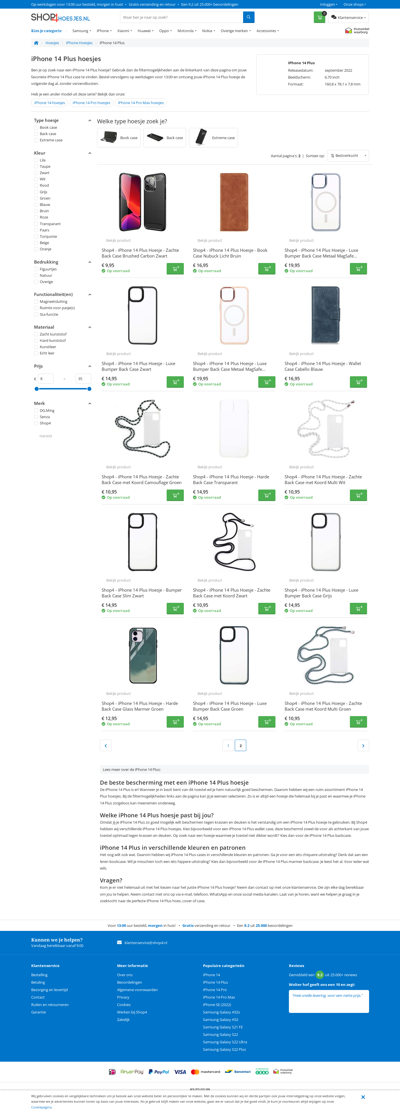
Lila (40, 160)
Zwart (42, 172)
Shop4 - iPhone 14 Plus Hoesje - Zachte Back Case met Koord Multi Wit (323, 479)
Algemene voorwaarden (137, 989)
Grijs (40, 191)
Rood (41, 185)
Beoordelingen (129, 982)
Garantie (38, 1012)
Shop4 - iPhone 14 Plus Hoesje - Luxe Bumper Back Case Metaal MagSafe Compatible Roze (230, 369)
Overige (43, 281)
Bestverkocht (347, 155)
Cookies (124, 1004)
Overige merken (234, 30)
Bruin (41, 210)
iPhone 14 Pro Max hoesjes (141, 102)
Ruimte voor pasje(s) (54, 308)
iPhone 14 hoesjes (49, 102)
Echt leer (44, 353)
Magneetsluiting (50, 301)
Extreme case (48, 140)
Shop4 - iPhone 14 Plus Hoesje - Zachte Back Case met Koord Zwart (231, 593)
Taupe (42, 166)
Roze (41, 217)
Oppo (164, 30)
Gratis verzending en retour (152, 4)
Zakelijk (123, 1019)
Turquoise (45, 236)
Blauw (42, 204)
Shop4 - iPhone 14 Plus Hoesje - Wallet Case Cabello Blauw (323, 366)
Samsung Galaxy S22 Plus (224, 1049)
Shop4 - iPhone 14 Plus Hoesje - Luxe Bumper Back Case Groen (230, 706)
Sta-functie (46, 314)
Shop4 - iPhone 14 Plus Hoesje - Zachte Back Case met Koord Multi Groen (323, 706)
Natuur (43, 275)
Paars (41, 230)
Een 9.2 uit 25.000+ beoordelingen (209, 4)
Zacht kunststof (50, 334)
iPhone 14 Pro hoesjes (91, 102)
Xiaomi (123, 30)
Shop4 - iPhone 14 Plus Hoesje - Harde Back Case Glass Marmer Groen (140, 706)
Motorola (186, 30)
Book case (45, 127)
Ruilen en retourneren (50, 1004)
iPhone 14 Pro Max (219, 997)
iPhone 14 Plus (215, 982)
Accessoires (266, 30)
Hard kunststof (50, 340)
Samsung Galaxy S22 (220, 1034)
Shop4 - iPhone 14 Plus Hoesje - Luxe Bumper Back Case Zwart (138, 366)
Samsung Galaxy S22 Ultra (225, 1041)
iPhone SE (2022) (217, 1004)
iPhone (103, 30)
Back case (45, 133)
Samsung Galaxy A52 (220, 1019)
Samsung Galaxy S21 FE (223, 1027)
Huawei (144, 30)
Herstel (46, 435)
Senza (42, 416)
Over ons (125, 974)
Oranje (42, 249)
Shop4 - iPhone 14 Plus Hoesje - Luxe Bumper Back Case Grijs (321, 593)
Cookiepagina (41, 1107)
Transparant (47, 223)
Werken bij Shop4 (132, 1012)
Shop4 (42, 423)
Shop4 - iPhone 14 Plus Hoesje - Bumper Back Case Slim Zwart (142, 593)
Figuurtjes (45, 269)
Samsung (80, 30)
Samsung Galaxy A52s (221, 1012)
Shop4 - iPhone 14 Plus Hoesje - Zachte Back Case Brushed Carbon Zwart (140, 253)
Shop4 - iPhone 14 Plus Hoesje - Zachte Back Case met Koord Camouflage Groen (142, 479)
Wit (40, 179)
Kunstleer (45, 346)
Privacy (123, 997)
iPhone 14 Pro (215, 989)
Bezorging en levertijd (49, 989)
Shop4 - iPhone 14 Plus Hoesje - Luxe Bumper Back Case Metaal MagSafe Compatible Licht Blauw (321, 255)
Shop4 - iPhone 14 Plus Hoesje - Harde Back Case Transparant (231, 479)
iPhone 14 (211, 974)
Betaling (38, 982)
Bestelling (39, 974)
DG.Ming (44, 410)
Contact (38, 997)
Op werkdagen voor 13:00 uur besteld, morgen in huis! (77, 4)
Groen (42, 198)
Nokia (207, 30)
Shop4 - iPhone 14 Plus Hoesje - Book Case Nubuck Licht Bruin (230, 253)
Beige (41, 242)
